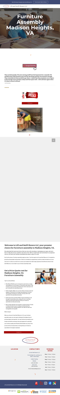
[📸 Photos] (30, 103)
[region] (30, 2)
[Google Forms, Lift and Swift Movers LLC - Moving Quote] (30, 189)
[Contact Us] (19, 332)
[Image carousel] (30, 121)
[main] (30, 25)
